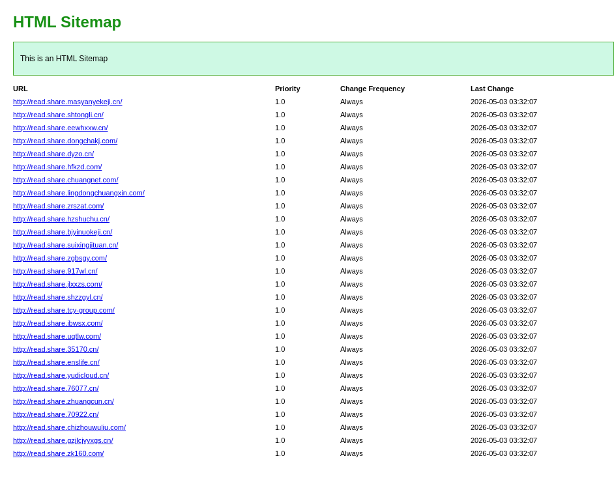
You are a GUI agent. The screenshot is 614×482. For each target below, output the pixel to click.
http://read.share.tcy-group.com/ (64, 310)
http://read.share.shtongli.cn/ (58, 115)
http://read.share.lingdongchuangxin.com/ (79, 193)
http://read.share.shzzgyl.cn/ (58, 297)
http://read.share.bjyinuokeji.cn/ (62, 232)
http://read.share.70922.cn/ (55, 414)
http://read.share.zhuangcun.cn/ (63, 401)
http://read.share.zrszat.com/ (58, 206)
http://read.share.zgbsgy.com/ (60, 258)
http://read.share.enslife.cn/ (56, 362)
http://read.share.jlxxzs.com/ (57, 284)
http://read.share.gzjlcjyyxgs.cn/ (63, 440)
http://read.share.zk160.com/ (58, 453)
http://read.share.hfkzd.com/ (57, 167)
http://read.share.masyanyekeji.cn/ (68, 102)
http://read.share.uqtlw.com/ (57, 336)
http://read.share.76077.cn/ (55, 388)
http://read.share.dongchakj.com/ (65, 141)
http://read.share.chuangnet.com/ (65, 180)
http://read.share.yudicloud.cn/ (61, 375)
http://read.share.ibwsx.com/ (58, 323)
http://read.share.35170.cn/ (55, 349)
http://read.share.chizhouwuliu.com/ (69, 427)
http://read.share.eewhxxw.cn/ (60, 128)
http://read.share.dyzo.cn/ (53, 154)
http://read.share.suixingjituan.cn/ (65, 245)
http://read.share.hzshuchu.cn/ (61, 219)
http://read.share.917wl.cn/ (55, 271)
